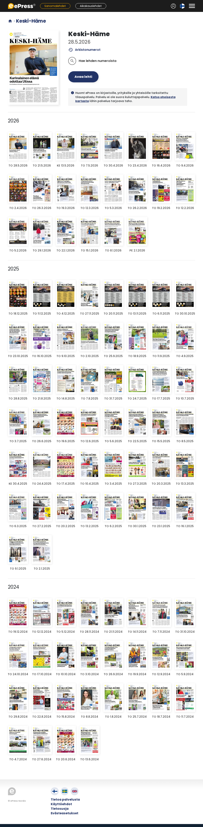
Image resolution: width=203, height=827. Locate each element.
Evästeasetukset (64, 813)
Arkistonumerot (84, 49)
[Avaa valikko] (192, 6)
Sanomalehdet (55, 6)
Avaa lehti (83, 76)
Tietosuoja (60, 809)
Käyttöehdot (61, 804)
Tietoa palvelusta (65, 799)
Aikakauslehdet (91, 6)
